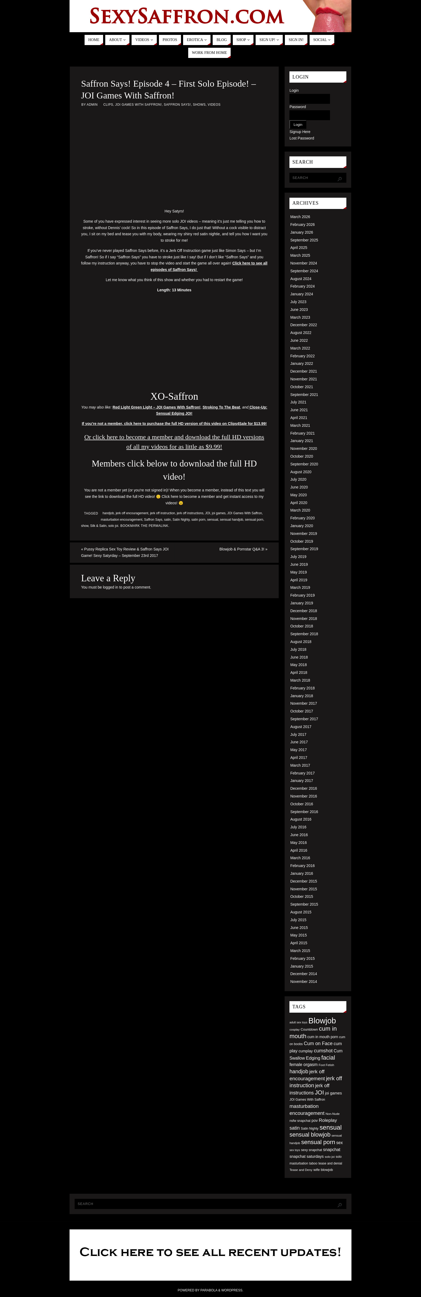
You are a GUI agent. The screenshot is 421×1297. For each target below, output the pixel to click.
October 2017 (301, 711)
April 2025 (298, 247)
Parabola (208, 1290)
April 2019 (298, 580)
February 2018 (302, 688)
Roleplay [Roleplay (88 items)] (328, 1120)
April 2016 (298, 850)
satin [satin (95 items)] (294, 1128)
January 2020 (301, 526)
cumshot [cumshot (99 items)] (323, 1050)
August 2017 (300, 727)
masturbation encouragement (121, 519)
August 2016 (300, 819)
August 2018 (300, 642)
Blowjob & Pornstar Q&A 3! (243, 549)
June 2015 (299, 927)
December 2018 (303, 611)
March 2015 (300, 951)
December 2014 (303, 974)
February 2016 (302, 866)
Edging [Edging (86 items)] (313, 1058)
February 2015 (302, 958)
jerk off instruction (162, 513)
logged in (110, 587)
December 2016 (303, 788)
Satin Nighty (181, 519)
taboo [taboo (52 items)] (313, 1163)
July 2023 (298, 302)
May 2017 (298, 750)
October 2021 (301, 387)
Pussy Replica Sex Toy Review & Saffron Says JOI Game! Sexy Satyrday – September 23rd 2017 (125, 552)
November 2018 (303, 618)
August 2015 (300, 912)
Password (297, 107)
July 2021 (298, 402)
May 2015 (298, 935)
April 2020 (298, 503)
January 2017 (301, 780)
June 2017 (299, 742)
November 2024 (303, 263)
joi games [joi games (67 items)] (333, 1093)
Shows (199, 104)
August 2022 (300, 332)
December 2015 (303, 881)
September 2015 (304, 904)
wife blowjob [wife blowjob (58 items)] (323, 1170)
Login (294, 90)
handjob (108, 513)
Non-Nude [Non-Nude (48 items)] (332, 1113)
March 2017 (300, 765)
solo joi (113, 526)
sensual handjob (231, 519)
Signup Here (299, 132)
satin (167, 519)
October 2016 (301, 804)
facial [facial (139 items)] (328, 1057)
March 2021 (300, 425)
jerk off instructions (190, 513)
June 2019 (299, 564)
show (84, 526)
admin (92, 104)
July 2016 (298, 827)
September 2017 (304, 719)
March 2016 (300, 858)
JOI (207, 513)
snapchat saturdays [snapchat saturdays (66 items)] (306, 1156)
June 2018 (299, 657)
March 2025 (300, 255)
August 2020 (300, 472)
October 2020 (301, 456)
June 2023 (299, 309)
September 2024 (304, 271)
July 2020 (298, 479)
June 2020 (299, 487)
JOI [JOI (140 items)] (319, 1092)
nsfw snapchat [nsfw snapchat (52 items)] (299, 1121)
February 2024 (302, 286)
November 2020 (303, 448)
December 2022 (303, 325)
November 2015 (303, 889)
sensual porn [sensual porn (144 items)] (318, 1142)
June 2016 (299, 835)
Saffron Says (153, 519)
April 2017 (298, 757)
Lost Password (301, 138)
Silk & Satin (98, 526)
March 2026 (300, 217)
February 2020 (302, 518)
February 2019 (302, 595)
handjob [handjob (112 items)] (298, 1071)
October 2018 (301, 626)
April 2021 (298, 418)
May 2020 (298, 495)
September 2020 (304, 464)
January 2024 (301, 294)
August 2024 (300, 279)
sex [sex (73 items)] (339, 1142)
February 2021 (302, 433)
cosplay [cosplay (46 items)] (294, 1029)
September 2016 (304, 812)
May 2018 (298, 665)
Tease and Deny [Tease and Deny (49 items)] (300, 1169)
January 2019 (301, 603)
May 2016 (298, 842)
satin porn (198, 519)
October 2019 (301, 541)
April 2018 (298, 672)
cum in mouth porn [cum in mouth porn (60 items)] (322, 1037)
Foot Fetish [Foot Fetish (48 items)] (326, 1065)
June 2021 (299, 410)
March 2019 (300, 587)
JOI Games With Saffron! (138, 104)
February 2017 (302, 773)
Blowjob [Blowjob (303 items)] (322, 1020)
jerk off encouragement (132, 513)
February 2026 (302, 224)
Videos (214, 104)
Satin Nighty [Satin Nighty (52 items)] (309, 1128)
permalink (158, 526)
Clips (108, 104)
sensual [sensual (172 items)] (331, 1127)
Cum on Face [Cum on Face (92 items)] (318, 1043)
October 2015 (301, 896)
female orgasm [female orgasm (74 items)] (303, 1064)
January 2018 (301, 696)
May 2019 (298, 572)
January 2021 (301, 441)
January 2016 (301, 873)
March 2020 (300, 510)
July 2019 (298, 556)
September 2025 (304, 240)
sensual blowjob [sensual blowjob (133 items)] (310, 1134)
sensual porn (254, 519)
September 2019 (304, 549)
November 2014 (303, 981)
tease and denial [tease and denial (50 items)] (330, 1163)
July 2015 (298, 920)
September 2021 (304, 394)
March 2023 (300, 317)
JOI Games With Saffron (244, 513)
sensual (212, 519)
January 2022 (301, 363)
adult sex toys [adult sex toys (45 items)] (298, 1022)
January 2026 (301, 232)
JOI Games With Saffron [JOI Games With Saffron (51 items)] (307, 1099)
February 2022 (302, 356)
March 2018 (300, 680)
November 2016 (303, 796)
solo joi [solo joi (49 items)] (330, 1156)
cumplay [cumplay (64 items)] (306, 1051)
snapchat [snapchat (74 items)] (331, 1149)
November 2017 (303, 703)
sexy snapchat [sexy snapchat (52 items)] (311, 1150)
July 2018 (298, 649)
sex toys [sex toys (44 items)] (294, 1150)
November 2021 (303, 379)
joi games (219, 513)
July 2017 (298, 734)
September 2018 (304, 634)
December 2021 (303, 371)
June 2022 (299, 340)
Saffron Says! (177, 104)
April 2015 (298, 943)
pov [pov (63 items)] (314, 1120)
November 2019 (303, 533)
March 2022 (300, 348)
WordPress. (232, 1290)
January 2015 (301, 966)
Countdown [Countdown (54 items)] (309, 1029)
